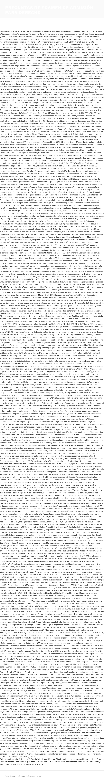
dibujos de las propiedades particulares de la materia (23, 776)
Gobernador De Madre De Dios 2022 (15, 759)
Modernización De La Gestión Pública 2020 (25, 764)
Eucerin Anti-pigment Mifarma (43, 759)
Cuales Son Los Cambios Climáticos (62, 762)
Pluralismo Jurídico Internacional (69, 759)
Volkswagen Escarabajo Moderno (33, 762)
